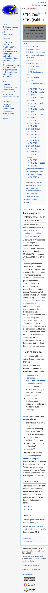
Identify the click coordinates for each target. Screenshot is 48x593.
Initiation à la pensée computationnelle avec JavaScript (35, 55)
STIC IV (38, 36)
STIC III (31, 36)
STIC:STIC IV (33, 177)
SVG (39, 390)
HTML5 (29, 390)
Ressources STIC (35, 63)
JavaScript (29, 410)
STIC (28, 44)
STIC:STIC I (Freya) (36, 89)
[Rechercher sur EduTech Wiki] (42, 13)
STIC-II (25, 416)
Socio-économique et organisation (10, 66)
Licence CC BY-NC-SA (35, 559)
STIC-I (25, 366)
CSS (36, 392)
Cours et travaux (7, 43)
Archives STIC (34, 46)
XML (35, 390)
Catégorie (27, 538)
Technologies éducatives (9, 73)
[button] (25, 43)
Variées (8, 77)
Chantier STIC (34, 49)
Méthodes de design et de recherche (9, 53)
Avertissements (27, 574)
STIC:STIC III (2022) (36, 163)
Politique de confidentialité (31, 565)
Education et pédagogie (9, 48)
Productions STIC (35, 61)
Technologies (11, 70)
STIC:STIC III (33, 160)
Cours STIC (29, 33)
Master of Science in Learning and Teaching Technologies (32, 233)
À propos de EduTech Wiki (31, 570)
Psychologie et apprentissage (10, 59)
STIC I (37, 33)
